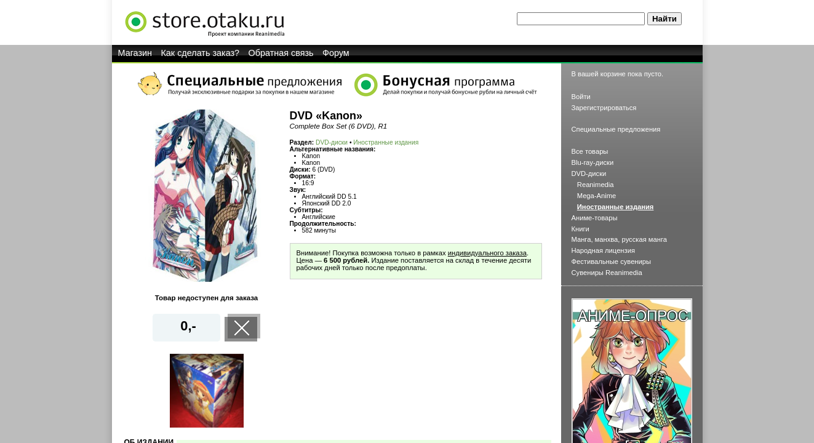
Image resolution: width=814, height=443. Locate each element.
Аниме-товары (595, 218)
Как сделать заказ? (200, 53)
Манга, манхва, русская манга (620, 239)
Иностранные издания (385, 142)
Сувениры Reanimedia (607, 272)
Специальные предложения (616, 129)
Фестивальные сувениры (612, 261)
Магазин (135, 53)
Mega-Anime (596, 195)
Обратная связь (281, 53)
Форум (335, 53)
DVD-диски (332, 142)
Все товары (590, 151)
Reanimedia (595, 184)
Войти (581, 96)
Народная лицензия (604, 250)
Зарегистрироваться (604, 107)
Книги (580, 229)
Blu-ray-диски (593, 162)
